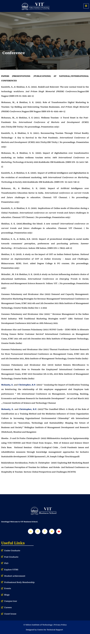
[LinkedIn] (30, 531)
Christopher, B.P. (27, 385)
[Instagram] (37, 531)
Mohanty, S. (7, 385)
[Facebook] (44, 531)
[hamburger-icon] (86, 6)
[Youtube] (59, 531)
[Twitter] (51, 531)
